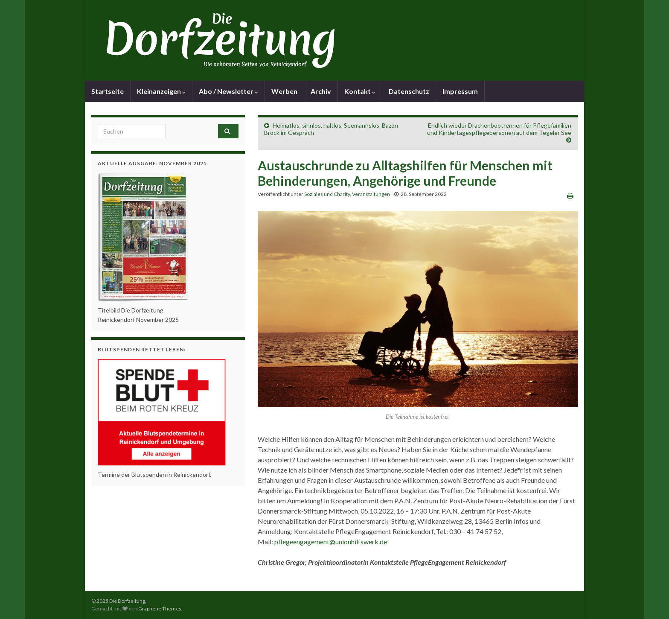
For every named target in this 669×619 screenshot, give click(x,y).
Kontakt (359, 91)
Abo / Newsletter (228, 91)
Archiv (321, 91)
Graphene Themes (159, 608)
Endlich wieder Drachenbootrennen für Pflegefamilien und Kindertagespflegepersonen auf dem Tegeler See (499, 129)
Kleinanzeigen (161, 91)
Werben (284, 91)
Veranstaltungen (371, 194)
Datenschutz (409, 91)
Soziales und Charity (327, 194)
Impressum (460, 91)
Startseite (107, 91)
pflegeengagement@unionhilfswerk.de (330, 541)
